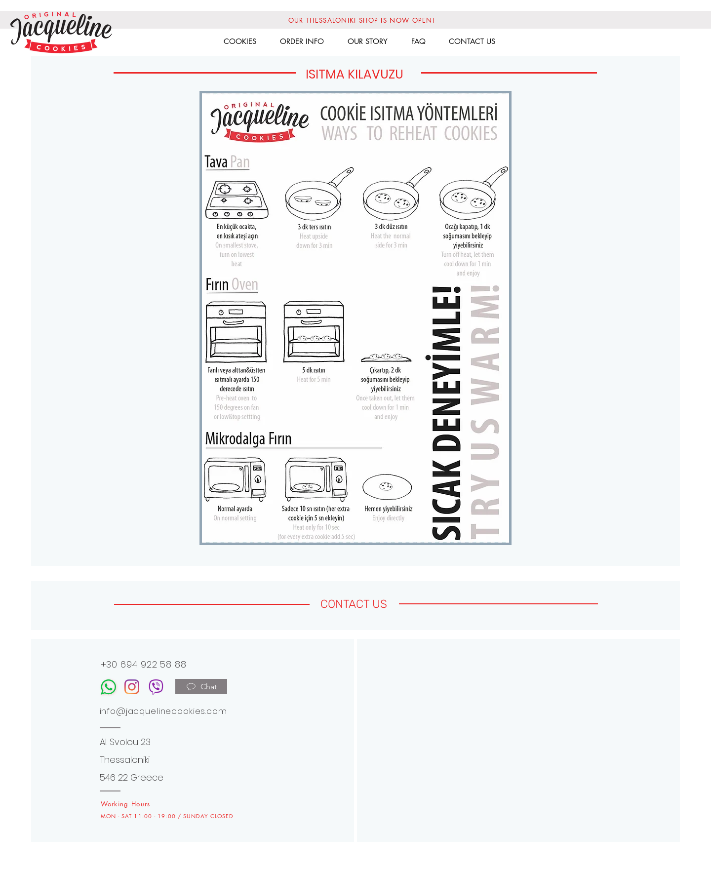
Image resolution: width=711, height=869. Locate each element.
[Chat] (201, 686)
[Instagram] (131, 686)
